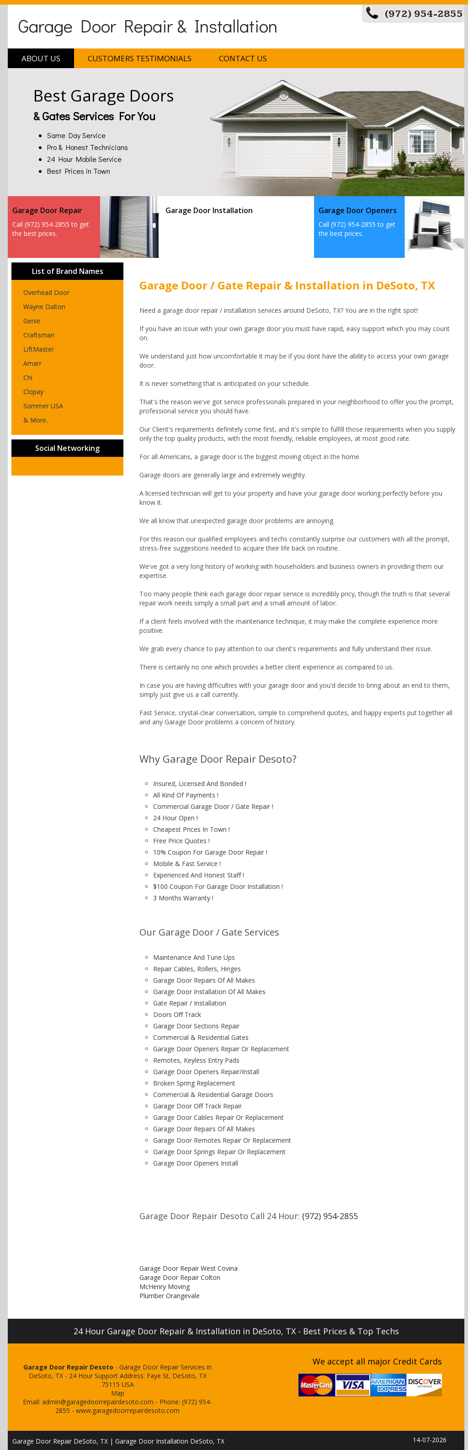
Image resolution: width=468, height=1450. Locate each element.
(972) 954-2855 (424, 14)
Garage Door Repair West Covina (188, 1268)
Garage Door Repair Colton (179, 1277)
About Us (40, 58)
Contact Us (243, 58)
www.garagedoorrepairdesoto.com (128, 1410)
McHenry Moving (164, 1286)
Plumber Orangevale (169, 1295)
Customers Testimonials (139, 58)
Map (117, 1393)
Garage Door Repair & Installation (147, 25)
